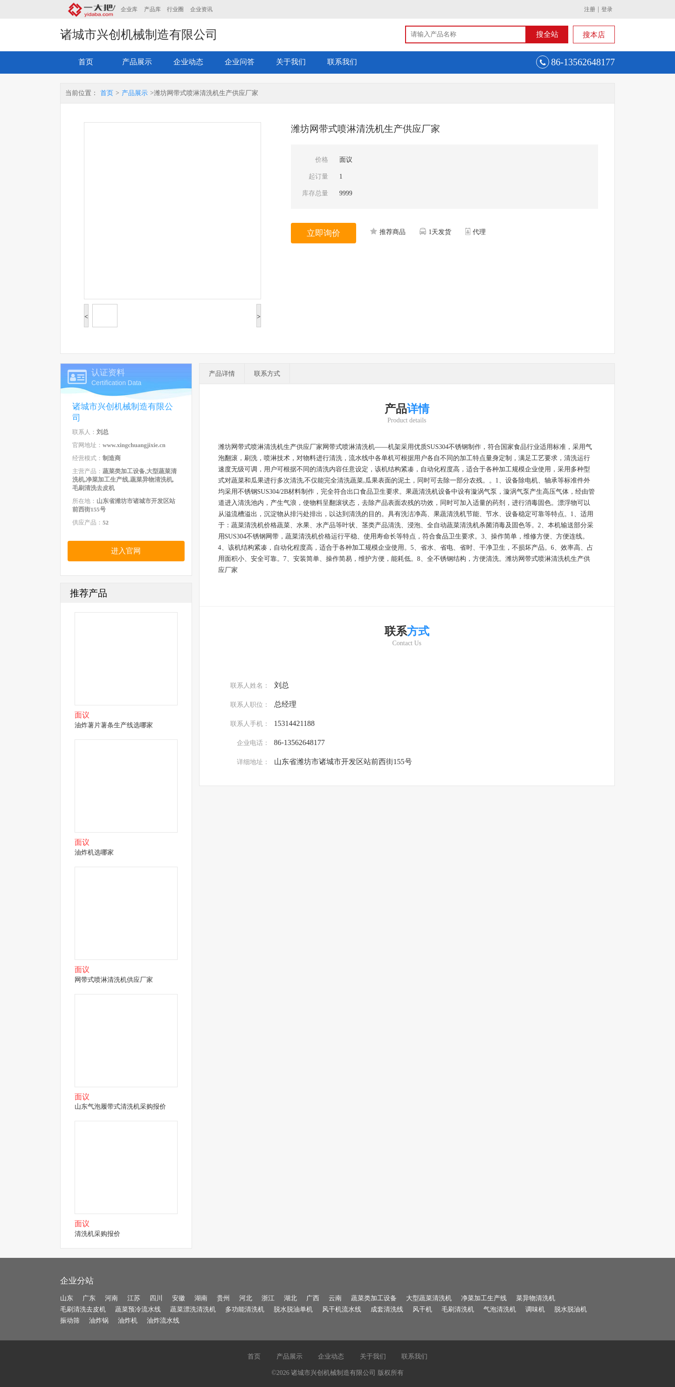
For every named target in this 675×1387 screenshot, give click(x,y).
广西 (312, 1298)
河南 (111, 1298)
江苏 (133, 1298)
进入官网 (126, 551)
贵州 (223, 1298)
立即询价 (323, 233)
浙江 (268, 1298)
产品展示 (137, 62)
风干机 (422, 1309)
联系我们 (342, 62)
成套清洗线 (387, 1309)
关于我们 (291, 62)
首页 (85, 62)
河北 (245, 1298)
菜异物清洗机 (535, 1298)
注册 (589, 9)
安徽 (178, 1298)
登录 (607, 9)
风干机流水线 (341, 1309)
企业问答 (240, 62)
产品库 (152, 9)
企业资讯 (201, 9)
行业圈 (175, 9)
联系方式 (267, 373)
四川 (156, 1298)
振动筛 (70, 1320)
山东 (66, 1298)
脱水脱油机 (570, 1309)
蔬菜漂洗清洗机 (193, 1309)
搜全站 (547, 34)
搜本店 (594, 35)
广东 (89, 1298)
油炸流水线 (163, 1320)
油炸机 (128, 1320)
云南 (335, 1298)
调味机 (535, 1309)
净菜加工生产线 (484, 1298)
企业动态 (188, 62)
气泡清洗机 (499, 1309)
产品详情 (222, 373)
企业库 (129, 9)
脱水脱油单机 (293, 1309)
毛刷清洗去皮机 (83, 1309)
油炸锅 (99, 1320)
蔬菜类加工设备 (374, 1298)
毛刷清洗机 (457, 1309)
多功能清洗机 (244, 1309)
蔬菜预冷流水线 (138, 1309)
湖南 (200, 1298)
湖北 (290, 1298)
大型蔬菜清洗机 (429, 1298)
